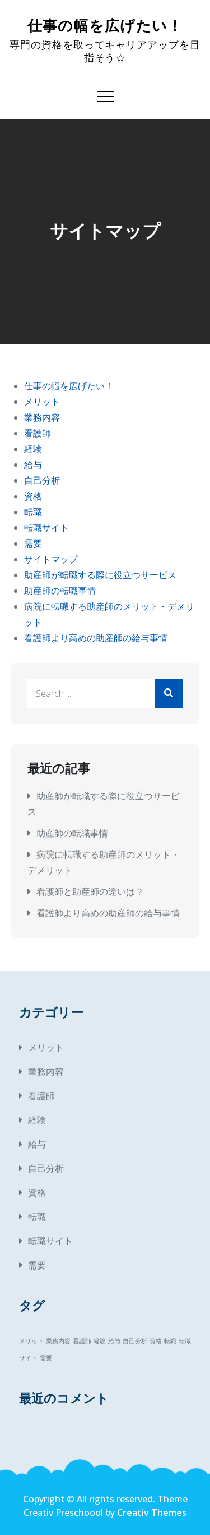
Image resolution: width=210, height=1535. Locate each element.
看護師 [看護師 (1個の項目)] (82, 1341)
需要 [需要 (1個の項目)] (46, 1358)
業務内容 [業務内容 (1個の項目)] (58, 1341)
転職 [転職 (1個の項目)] (170, 1341)
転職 (33, 512)
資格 (33, 496)
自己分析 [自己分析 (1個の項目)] (135, 1341)
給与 (33, 464)
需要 (33, 543)
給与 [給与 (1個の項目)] (114, 1341)
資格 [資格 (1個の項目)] (156, 1341)
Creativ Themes (151, 1512)
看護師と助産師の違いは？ (90, 891)
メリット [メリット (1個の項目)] (31, 1341)
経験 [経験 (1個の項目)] (100, 1341)
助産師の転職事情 (60, 590)
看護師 (37, 433)
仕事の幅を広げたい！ (105, 26)
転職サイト (46, 527)
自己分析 (42, 480)
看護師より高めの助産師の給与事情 (95, 638)
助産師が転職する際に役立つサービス (100, 575)
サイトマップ (51, 559)
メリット (42, 401)
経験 (33, 449)
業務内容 (42, 417)
